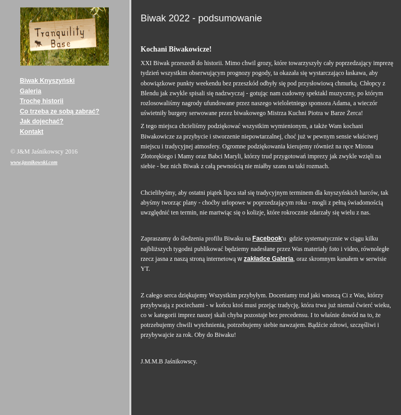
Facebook (267, 238)
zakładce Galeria (268, 258)
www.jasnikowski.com (33, 162)
